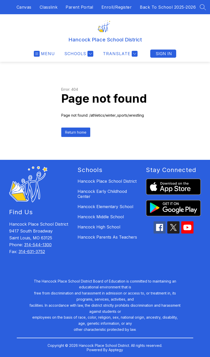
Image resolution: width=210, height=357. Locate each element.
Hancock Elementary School (105, 206)
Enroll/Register (116, 7)
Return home (75, 132)
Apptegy (116, 350)
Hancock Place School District (107, 181)
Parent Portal (79, 7)
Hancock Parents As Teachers (107, 237)
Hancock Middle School (101, 216)
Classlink (49, 7)
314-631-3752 (32, 251)
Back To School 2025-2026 (168, 7)
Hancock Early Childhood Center (102, 194)
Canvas (24, 7)
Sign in (164, 53)
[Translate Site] (120, 54)
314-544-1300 (38, 244)
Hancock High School (99, 226)
